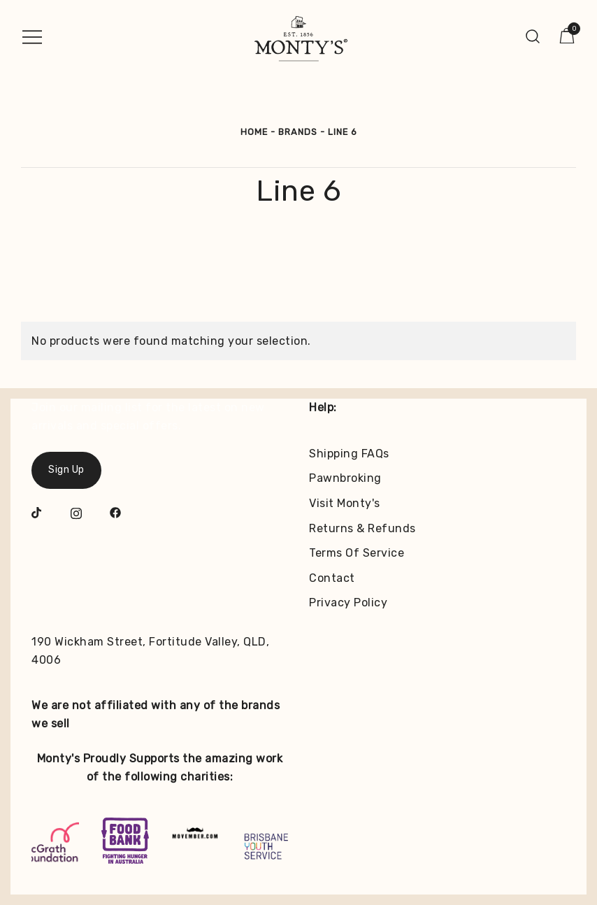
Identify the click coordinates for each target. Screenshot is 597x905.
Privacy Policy (348, 602)
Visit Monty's (344, 503)
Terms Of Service (356, 553)
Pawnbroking (345, 478)
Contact (332, 578)
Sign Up (66, 470)
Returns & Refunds (362, 528)
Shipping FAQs (349, 453)
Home (254, 132)
